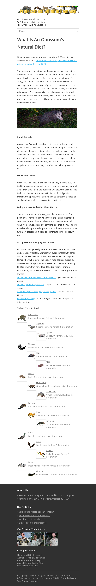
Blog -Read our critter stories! (33, 522)
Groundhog (41, 382)
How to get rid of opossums (30, 284)
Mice (48, 361)
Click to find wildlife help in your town (36, 511)
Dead (30, 462)
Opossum (50, 332)
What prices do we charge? (31, 519)
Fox (38, 412)
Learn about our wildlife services (34, 515)
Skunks (31, 344)
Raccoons (33, 314)
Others (39, 471)
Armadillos (51, 391)
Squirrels (40, 323)
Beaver (31, 403)
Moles (31, 373)
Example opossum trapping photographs (36, 291)
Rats (38, 353)
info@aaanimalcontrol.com (33, 19)
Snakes (49, 450)
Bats (38, 441)
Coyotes (50, 421)
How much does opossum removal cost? (36, 277)
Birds (30, 432)
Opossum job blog (26, 298)
